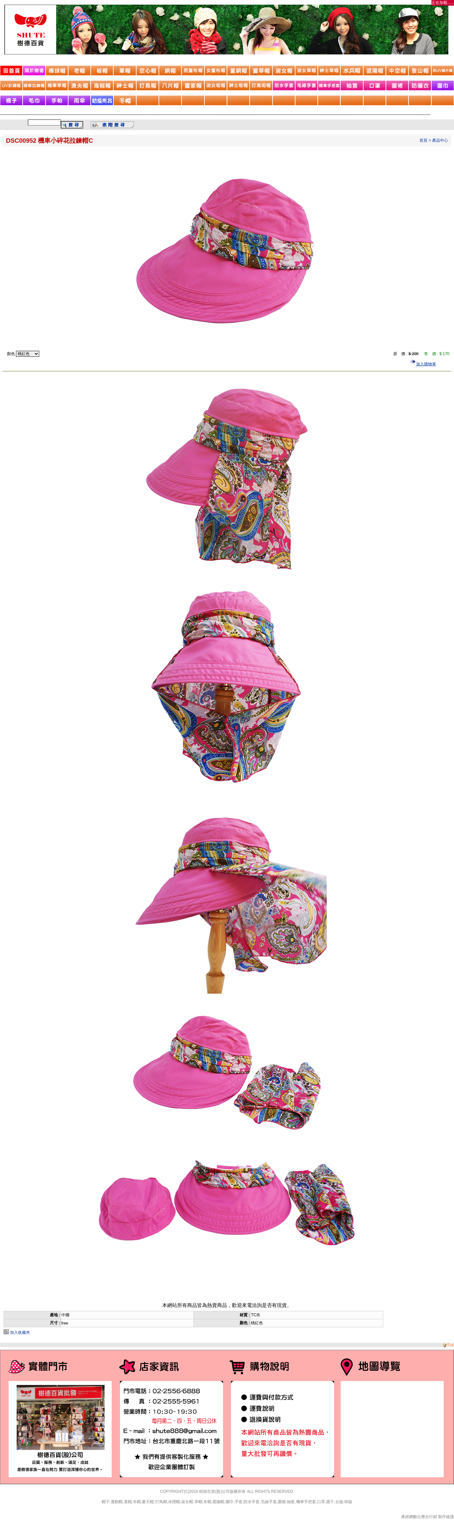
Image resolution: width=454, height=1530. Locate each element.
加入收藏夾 (20, 1332)
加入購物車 (426, 364)
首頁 (423, 140)
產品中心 (440, 140)
